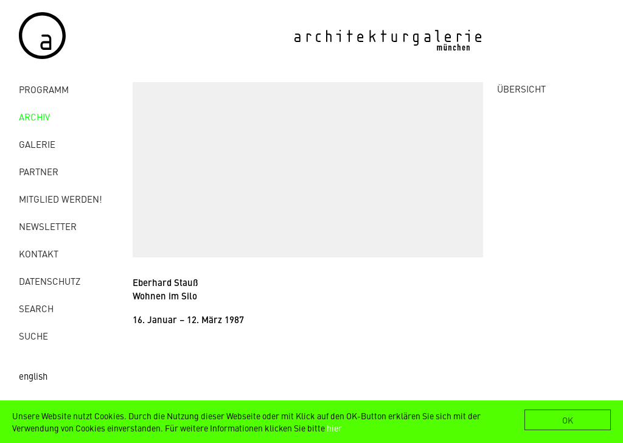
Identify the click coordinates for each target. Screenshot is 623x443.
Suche (33, 335)
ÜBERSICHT (521, 88)
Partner (38, 171)
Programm (44, 89)
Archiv (34, 116)
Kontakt (38, 253)
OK (567, 420)
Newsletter (48, 226)
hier (334, 428)
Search (36, 308)
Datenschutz (49, 280)
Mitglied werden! (60, 198)
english (33, 375)
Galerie (37, 144)
